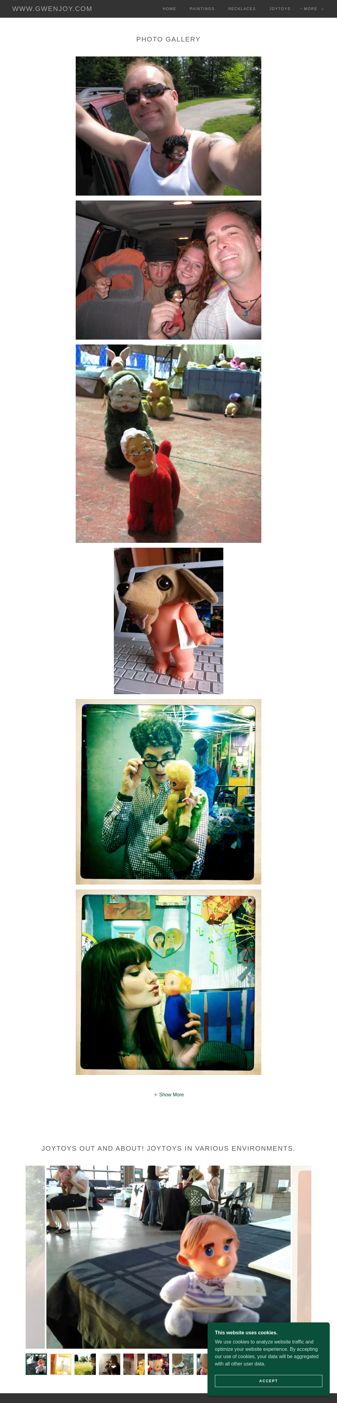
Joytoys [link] (280, 9)
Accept (268, 1381)
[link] (52, 9)
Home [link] (169, 9)
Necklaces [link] (242, 9)
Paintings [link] (202, 9)
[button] (312, 9)
